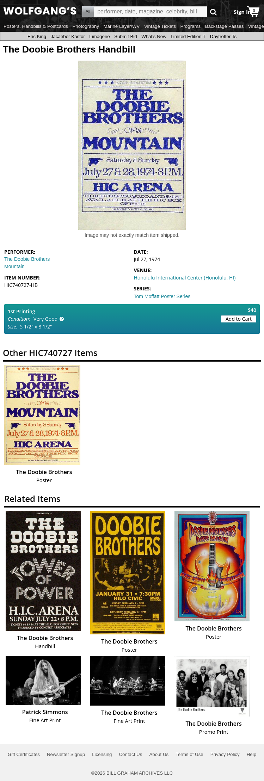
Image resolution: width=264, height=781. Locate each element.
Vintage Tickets (160, 26)
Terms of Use (189, 754)
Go (213, 11)
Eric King (36, 36)
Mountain (14, 266)
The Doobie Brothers (27, 259)
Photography (85, 26)
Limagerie (99, 36)
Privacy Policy (225, 754)
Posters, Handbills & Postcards (36, 26)
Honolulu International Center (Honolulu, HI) (185, 277)
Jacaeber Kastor (68, 36)
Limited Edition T (188, 36)
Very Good (45, 318)
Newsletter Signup (66, 754)
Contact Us (130, 754)
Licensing (102, 754)
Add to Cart (239, 318)
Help (251, 754)
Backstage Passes (224, 26)
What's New (153, 36)
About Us (158, 754)
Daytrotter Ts (223, 36)
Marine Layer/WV (121, 26)
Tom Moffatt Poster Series (162, 296)
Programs (190, 26)
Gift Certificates (24, 754)
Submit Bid (125, 36)
